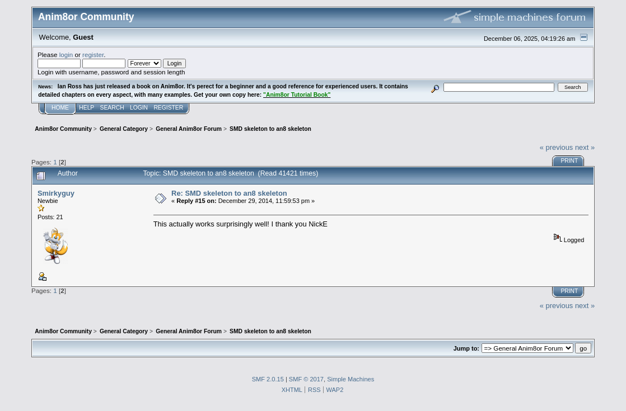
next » (585, 147)
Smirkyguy (56, 193)
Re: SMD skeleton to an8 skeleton (229, 193)
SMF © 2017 (306, 379)
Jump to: (466, 348)
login (66, 54)
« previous (556, 147)
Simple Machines (350, 379)
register (93, 54)
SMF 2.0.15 (268, 379)
